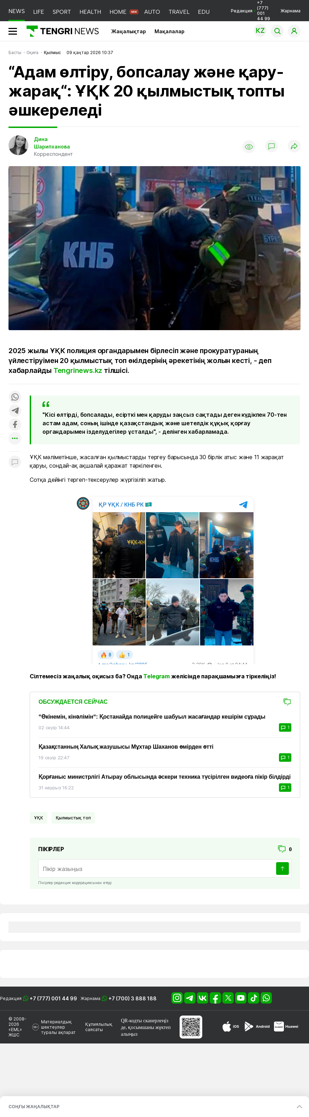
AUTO (152, 11)
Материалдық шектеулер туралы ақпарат (58, 1027)
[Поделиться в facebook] (14, 425)
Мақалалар (169, 31)
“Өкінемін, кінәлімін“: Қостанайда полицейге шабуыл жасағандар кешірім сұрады (152, 717)
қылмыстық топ (73, 817)
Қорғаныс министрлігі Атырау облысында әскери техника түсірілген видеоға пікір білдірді (165, 777)
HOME (118, 11)
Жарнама (290, 10)
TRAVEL (179, 11)
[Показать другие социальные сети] (14, 439)
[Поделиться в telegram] (14, 411)
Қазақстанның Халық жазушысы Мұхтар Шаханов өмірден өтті (126, 747)
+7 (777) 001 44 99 (53, 998)
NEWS (16, 11)
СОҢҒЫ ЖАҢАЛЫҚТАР (33, 1106)
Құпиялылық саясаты (98, 1027)
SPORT (62, 11)
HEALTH (90, 11)
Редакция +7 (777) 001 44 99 (250, 10)
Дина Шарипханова (52, 143)
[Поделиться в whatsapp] (14, 397)
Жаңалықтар (128, 31)
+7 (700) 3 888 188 (133, 998)
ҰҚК (38, 817)
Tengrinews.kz (77, 370)
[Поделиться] (294, 146)
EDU (204, 11)
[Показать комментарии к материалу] (14, 462)
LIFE (38, 11)
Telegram (156, 676)
